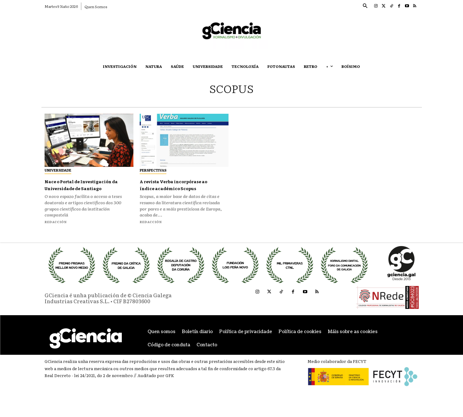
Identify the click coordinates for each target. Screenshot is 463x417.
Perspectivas (153, 170)
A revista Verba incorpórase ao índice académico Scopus (180, 185)
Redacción (56, 228)
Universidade (58, 170)
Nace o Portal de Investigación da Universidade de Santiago (81, 188)
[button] (365, 6)
